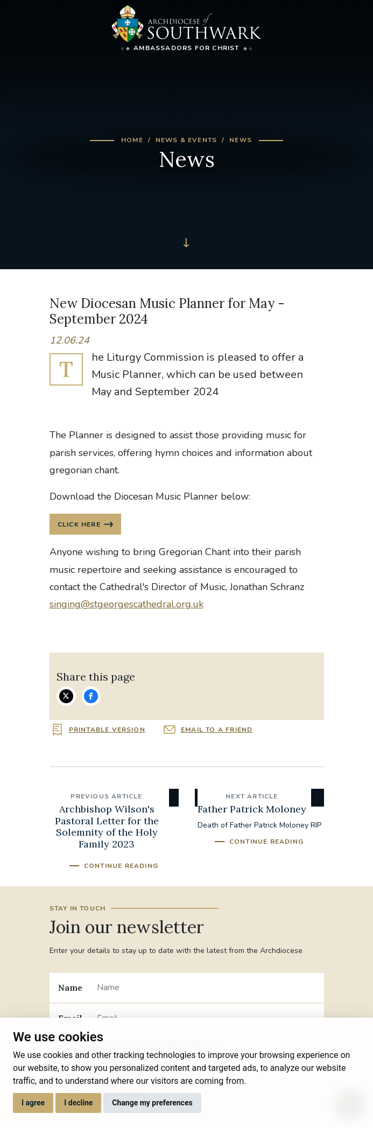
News (240, 140)
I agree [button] (33, 1102)
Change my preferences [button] (152, 1102)
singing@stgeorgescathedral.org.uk (126, 604)
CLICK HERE (79, 524)
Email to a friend (216, 729)
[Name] (205, 987)
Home (132, 140)
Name (70, 987)
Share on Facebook (91, 696)
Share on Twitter (66, 696)
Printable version (107, 729)
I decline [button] (78, 1102)
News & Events (186, 140)
